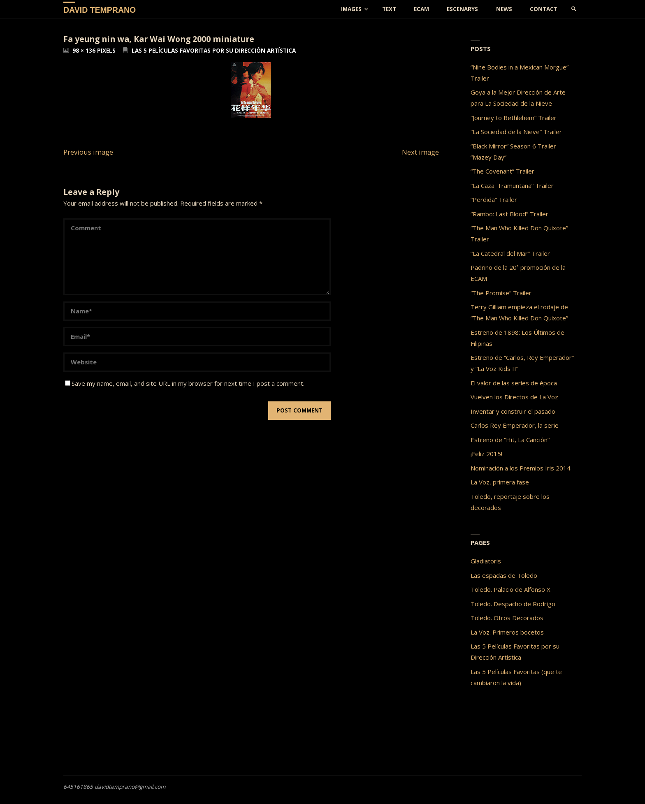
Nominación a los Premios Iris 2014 (521, 468)
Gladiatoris (486, 561)
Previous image (88, 152)
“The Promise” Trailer (501, 293)
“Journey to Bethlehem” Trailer (514, 118)
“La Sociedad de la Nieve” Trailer (516, 131)
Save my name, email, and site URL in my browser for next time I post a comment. (184, 383)
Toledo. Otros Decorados (507, 618)
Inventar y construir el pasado (513, 411)
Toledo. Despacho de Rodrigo (513, 604)
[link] (573, 9)
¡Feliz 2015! (486, 453)
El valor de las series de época (514, 383)
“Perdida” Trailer (494, 199)
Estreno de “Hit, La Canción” (510, 440)
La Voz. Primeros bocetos (507, 632)
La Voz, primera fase (500, 482)
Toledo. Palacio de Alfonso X (510, 589)
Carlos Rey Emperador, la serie (515, 425)
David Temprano (99, 9)
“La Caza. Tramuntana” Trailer (512, 185)
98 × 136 (84, 50)
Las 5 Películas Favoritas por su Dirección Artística (214, 50)
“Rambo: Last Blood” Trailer (509, 214)
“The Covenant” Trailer (502, 171)
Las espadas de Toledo (504, 575)
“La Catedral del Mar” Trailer (510, 253)
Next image (420, 152)
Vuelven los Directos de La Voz (514, 397)
